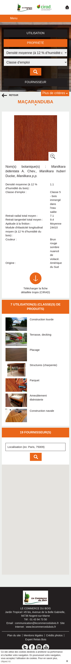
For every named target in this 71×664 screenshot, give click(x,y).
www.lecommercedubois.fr (41, 626)
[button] (22, 522)
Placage (35, 349)
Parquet (34, 380)
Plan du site (14, 635)
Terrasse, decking (40, 334)
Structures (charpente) (43, 365)
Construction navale (42, 410)
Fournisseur (35, 82)
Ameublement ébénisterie (38, 397)
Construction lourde (42, 319)
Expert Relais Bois (35, 639)
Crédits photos (54, 635)
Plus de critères (53, 93)
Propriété (35, 42)
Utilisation (36, 33)
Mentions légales (33, 635)
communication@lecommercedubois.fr (37, 623)
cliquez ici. (6, 661)
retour (10, 95)
